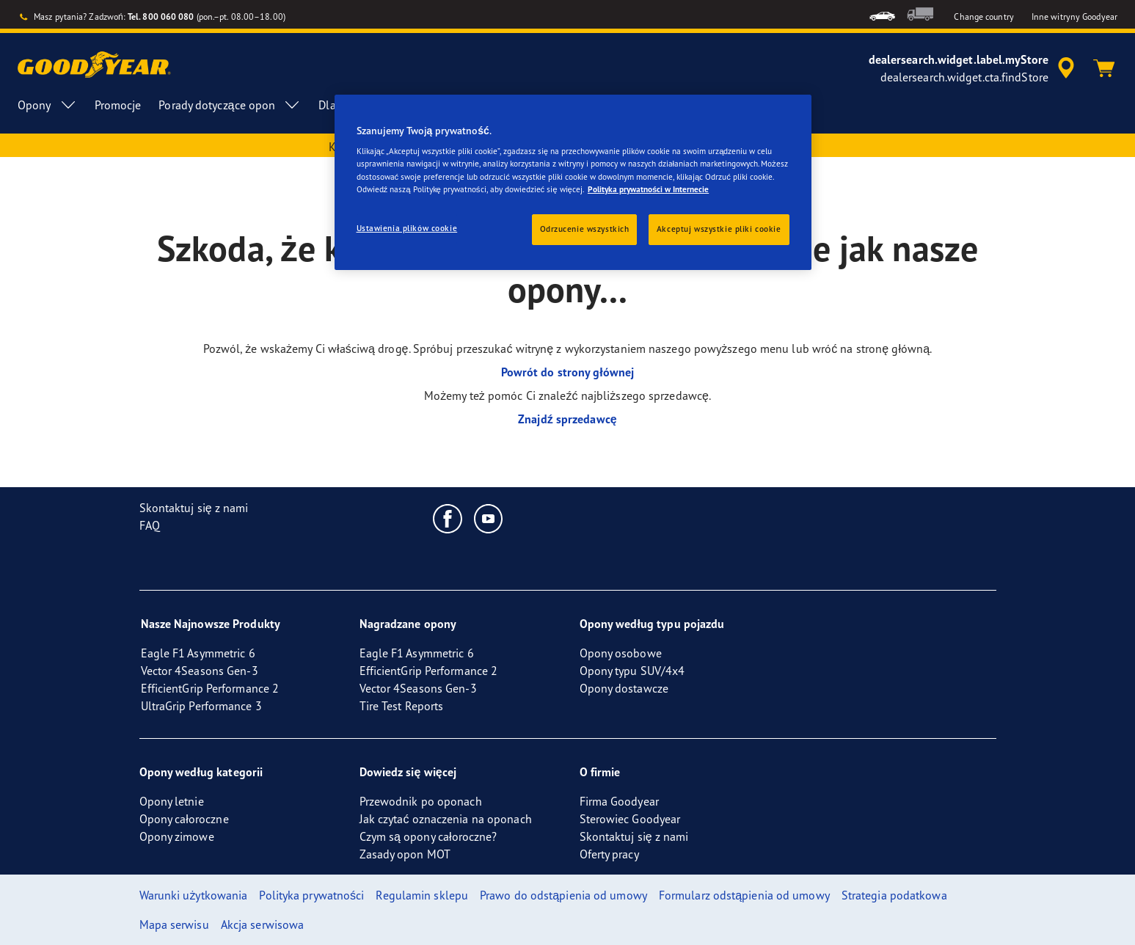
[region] (573, 182)
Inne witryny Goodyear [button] (1074, 16)
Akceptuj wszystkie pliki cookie (719, 229)
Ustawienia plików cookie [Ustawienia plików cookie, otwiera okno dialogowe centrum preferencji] (407, 228)
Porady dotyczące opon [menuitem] (229, 105)
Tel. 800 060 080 (161, 16)
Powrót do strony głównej (568, 372)
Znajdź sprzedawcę (567, 419)
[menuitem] (882, 14)
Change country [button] (983, 16)
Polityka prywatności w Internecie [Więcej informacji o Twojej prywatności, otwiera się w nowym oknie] (648, 189)
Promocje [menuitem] (118, 105)
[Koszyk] (1104, 68)
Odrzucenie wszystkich (584, 229)
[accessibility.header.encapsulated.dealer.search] (974, 68)
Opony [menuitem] (47, 105)
